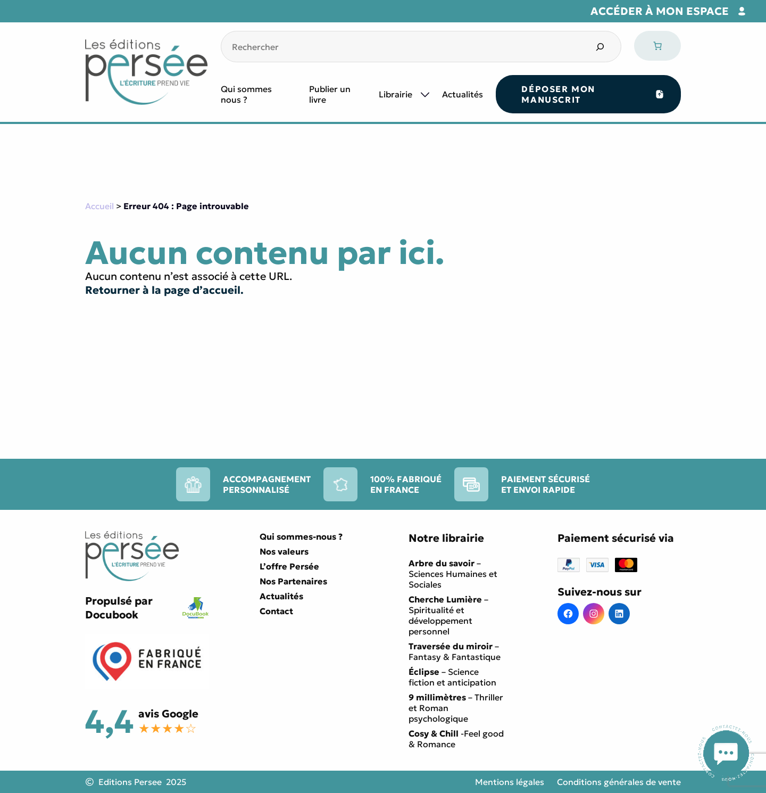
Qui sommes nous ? (246, 94)
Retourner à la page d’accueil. (164, 290)
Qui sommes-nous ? (301, 536)
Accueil (99, 206)
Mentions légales (509, 782)
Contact (276, 611)
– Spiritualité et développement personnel (448, 615)
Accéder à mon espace (659, 11)
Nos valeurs (284, 551)
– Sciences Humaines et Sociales (453, 574)
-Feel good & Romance (456, 738)
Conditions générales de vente (619, 782)
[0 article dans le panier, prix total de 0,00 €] (657, 46)
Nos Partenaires (293, 581)
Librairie (395, 94)
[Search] (600, 47)
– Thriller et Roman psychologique (456, 708)
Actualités (462, 94)
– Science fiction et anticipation (452, 677)
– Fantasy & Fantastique (455, 651)
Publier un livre (330, 94)
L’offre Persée (289, 566)
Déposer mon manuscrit (558, 94)
